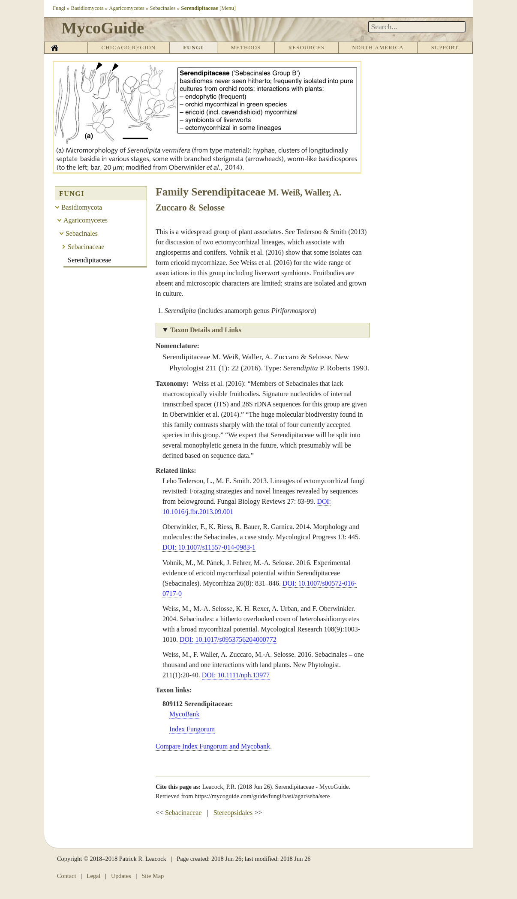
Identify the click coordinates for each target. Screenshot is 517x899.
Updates (121, 875)
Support (444, 48)
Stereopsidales (233, 812)
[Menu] (228, 8)
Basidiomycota (87, 8)
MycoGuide (104, 27)
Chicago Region (128, 48)
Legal (94, 875)
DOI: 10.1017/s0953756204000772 (228, 639)
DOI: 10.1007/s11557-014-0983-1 (209, 547)
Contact (66, 875)
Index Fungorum (192, 729)
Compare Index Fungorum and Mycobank (213, 746)
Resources (306, 48)
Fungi (59, 8)
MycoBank (184, 714)
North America (378, 48)
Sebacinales (163, 8)
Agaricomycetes (127, 8)
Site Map (153, 875)
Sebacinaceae (183, 812)
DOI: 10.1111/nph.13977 (236, 675)
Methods (246, 48)
